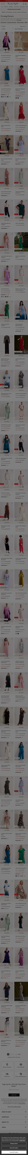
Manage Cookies (14, 1143)
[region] (14, 1144)
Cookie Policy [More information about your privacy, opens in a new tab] (22, 1140)
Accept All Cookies (14, 1152)
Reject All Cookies (14, 1147)
